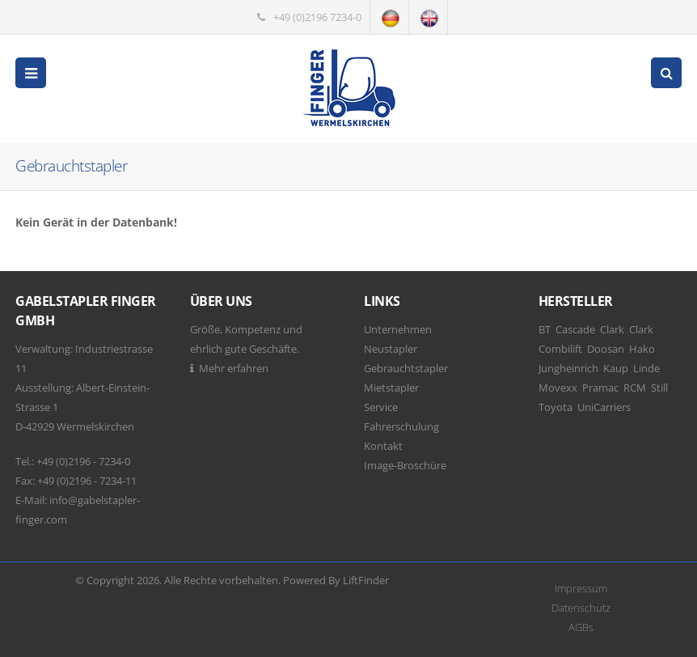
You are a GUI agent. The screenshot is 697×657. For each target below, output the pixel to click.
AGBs (581, 627)
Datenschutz (580, 607)
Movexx (558, 387)
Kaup (615, 368)
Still (659, 387)
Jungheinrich (568, 368)
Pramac (600, 387)
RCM (634, 387)
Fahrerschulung (401, 426)
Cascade (575, 329)
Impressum (581, 588)
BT (545, 329)
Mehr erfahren (233, 368)
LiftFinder (366, 580)
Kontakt (383, 446)
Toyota (555, 407)
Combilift (560, 348)
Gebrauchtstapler (406, 368)
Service (381, 407)
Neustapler (390, 348)
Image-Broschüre (405, 465)
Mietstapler (391, 387)
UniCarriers (604, 407)
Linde (646, 368)
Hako (642, 348)
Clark (612, 329)
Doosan (605, 348)
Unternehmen (398, 329)
